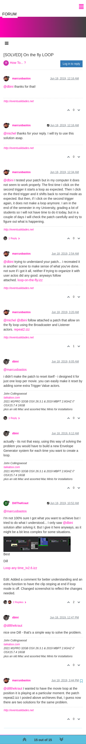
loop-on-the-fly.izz (30, 275)
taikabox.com (12, 393)
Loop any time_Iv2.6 (17, 563)
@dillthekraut (12, 621)
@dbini (8, 82)
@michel (9, 129)
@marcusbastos (15, 365)
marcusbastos (21, 74)
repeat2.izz (22, 325)
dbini (15, 357)
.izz (34, 563)
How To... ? (18, 58)
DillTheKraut (20, 498)
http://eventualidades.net (19, 96)
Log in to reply (71, 59)
